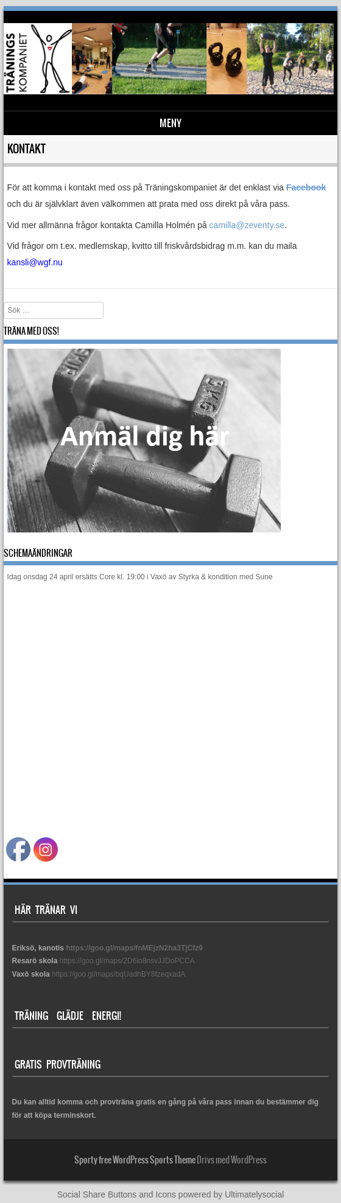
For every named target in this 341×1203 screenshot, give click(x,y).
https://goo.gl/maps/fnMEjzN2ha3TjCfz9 (134, 948)
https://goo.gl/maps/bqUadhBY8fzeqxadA (118, 974)
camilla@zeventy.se (247, 225)
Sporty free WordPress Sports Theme (134, 1159)
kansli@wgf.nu (35, 262)
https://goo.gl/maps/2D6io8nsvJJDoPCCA (127, 961)
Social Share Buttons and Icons (116, 1194)
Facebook (306, 187)
